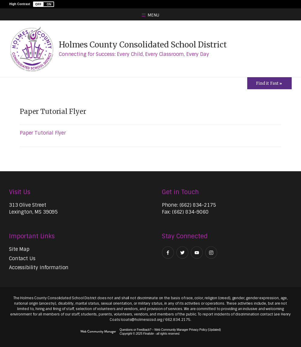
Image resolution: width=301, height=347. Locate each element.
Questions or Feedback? (135, 329)
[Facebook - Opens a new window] (168, 252)
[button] (43, 4)
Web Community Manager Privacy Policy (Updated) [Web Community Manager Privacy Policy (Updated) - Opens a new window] (187, 329)
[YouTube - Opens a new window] (197, 252)
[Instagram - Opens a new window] (211, 252)
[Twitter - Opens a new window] (182, 252)
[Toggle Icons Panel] (269, 83)
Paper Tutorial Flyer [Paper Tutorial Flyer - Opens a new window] (43, 133)
